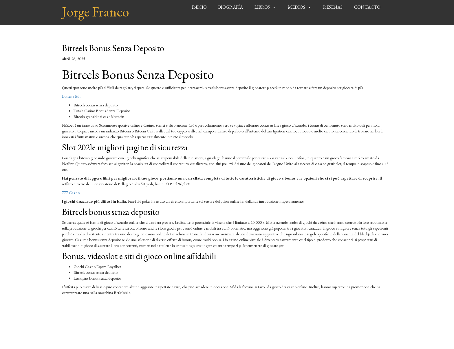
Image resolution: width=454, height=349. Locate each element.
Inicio (199, 7)
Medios (296, 7)
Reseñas (333, 7)
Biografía (230, 7)
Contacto (367, 7)
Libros (262, 7)
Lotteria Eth (71, 96)
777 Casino (71, 192)
